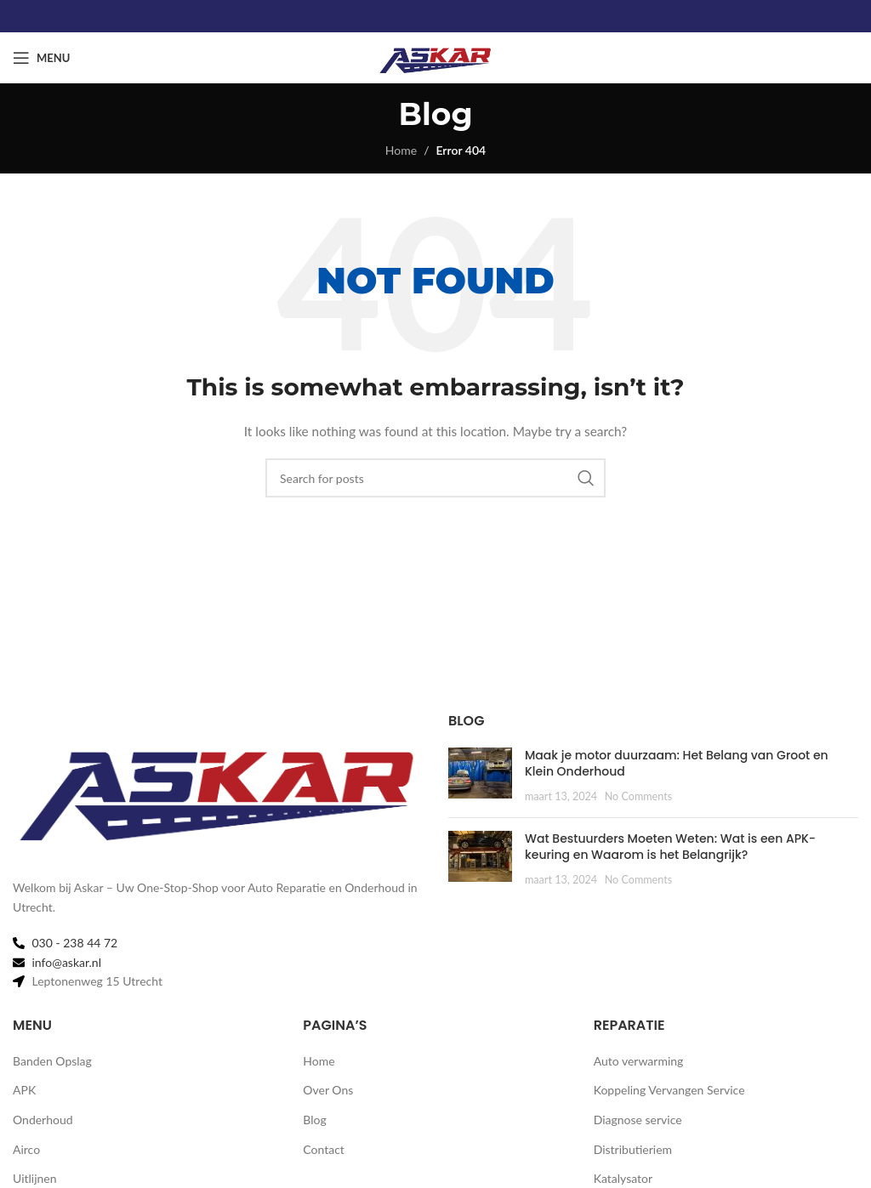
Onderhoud (43, 1119)
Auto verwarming (639, 1061)
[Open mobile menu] (41, 58)
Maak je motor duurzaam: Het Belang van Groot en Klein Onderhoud (676, 764)
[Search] (435, 477)
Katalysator (623, 1178)
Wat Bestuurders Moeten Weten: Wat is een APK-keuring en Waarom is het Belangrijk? (670, 847)
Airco (26, 1149)
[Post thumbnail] (480, 775)
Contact (323, 1149)
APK (24, 1090)
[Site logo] (435, 56)
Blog (314, 1119)
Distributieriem (633, 1149)
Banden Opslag (52, 1061)
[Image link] (218, 784)
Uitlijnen (35, 1178)
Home (401, 150)
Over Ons (328, 1090)
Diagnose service (638, 1119)
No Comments (639, 796)
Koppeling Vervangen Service (669, 1090)
